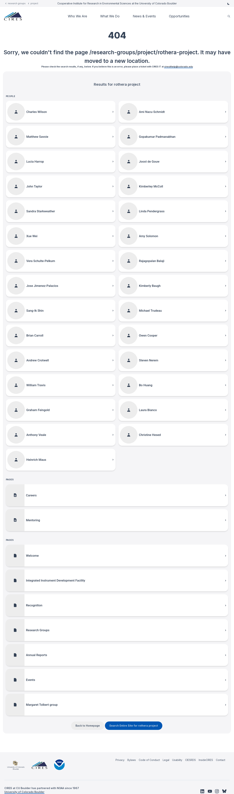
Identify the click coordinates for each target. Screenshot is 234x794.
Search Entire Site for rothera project (133, 725)
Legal (166, 759)
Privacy (120, 759)
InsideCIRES (206, 759)
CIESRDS (190, 759)
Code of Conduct (149, 759)
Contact (220, 759)
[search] (229, 16)
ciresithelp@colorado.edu (178, 66)
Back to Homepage (88, 725)
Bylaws (131, 759)
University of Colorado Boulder (24, 791)
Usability (177, 759)
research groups (17, 3)
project (34, 3)
